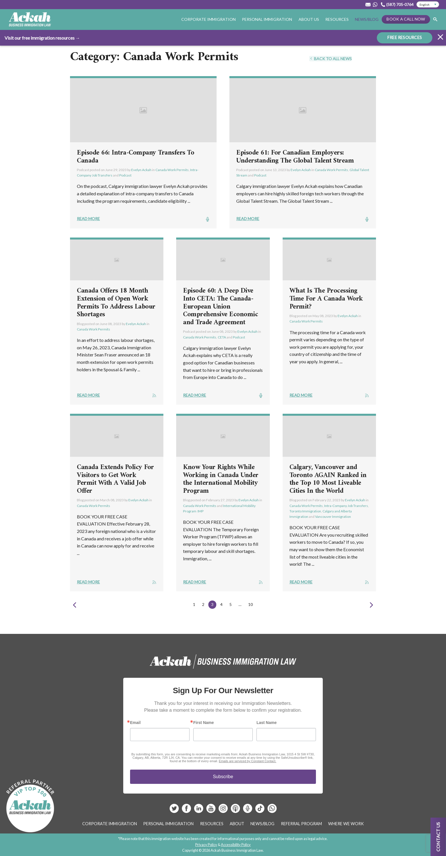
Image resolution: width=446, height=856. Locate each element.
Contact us (438, 836)
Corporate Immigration (208, 19)
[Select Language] (427, 4)
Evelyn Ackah (141, 170)
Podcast (125, 175)
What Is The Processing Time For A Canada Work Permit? (326, 299)
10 (250, 604)
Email (135, 723)
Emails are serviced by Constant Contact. (247, 761)
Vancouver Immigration (333, 516)
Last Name (266, 723)
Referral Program (301, 823)
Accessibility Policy (236, 844)
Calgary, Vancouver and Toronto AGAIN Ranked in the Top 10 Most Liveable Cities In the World (328, 479)
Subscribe (223, 776)
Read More (88, 218)
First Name (203, 723)
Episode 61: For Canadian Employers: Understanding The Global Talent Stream (295, 157)
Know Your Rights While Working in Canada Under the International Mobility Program (220, 479)
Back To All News (330, 58)
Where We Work (346, 823)
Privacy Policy (206, 844)
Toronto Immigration (305, 511)
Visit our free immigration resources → (42, 37)
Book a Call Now (406, 19)
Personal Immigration (267, 19)
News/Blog (367, 19)
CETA (222, 337)
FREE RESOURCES (404, 37)
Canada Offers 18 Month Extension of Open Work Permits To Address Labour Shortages (116, 303)
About (237, 823)
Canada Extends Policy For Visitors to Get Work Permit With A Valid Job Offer (115, 479)
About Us (309, 19)
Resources (337, 19)
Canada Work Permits (172, 170)
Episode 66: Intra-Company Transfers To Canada (135, 157)
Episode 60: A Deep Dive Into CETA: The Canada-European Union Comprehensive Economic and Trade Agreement (220, 306)
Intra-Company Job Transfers (346, 506)
